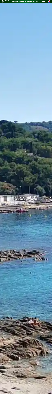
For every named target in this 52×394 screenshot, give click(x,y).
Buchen (37, 1)
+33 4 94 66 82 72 (42, 1)
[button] (51, 198)
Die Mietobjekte (21, 1)
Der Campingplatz (15, 1)
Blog (25, 1)
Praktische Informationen (31, 1)
